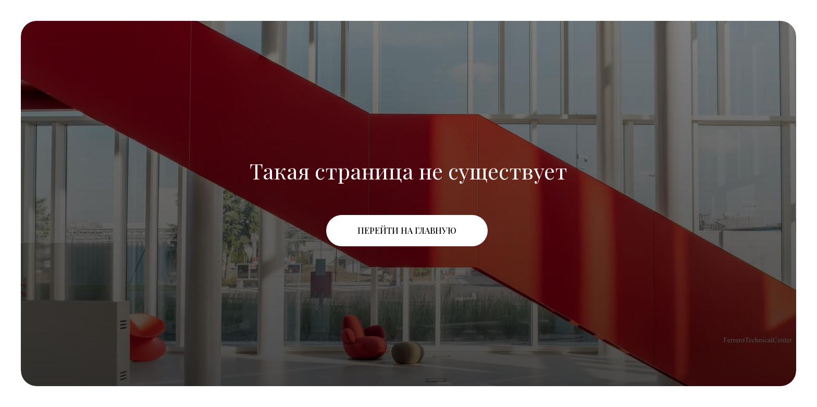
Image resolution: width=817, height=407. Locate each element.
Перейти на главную (406, 230)
